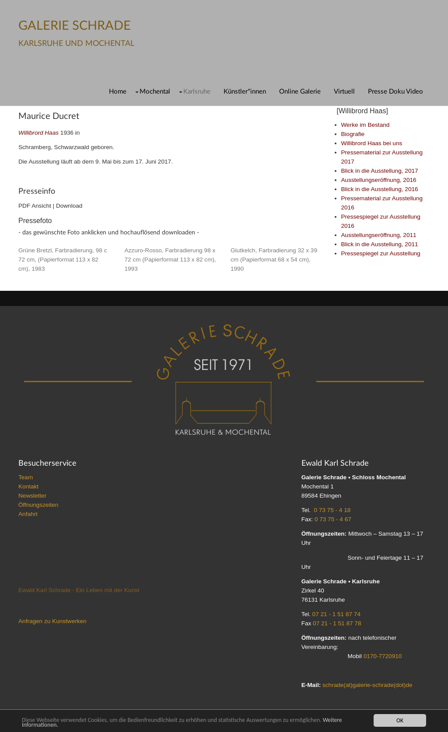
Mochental (155, 91)
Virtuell (344, 91)
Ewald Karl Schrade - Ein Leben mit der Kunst (79, 590)
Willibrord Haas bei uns (371, 143)
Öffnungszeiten (38, 505)
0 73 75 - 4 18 (332, 510)
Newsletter (32, 495)
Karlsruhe (196, 91)
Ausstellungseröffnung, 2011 (378, 235)
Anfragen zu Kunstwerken (52, 621)
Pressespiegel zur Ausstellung (380, 253)
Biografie (353, 134)
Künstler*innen (245, 91)
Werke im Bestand (365, 125)
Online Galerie (300, 91)
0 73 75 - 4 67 (333, 519)
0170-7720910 (383, 656)
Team (25, 477)
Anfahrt (28, 514)
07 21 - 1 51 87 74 (336, 614)
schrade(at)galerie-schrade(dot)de (367, 685)
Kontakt (28, 486)
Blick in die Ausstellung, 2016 (379, 189)
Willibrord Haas (38, 132)
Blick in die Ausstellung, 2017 (379, 170)
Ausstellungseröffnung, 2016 (378, 180)
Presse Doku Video (395, 91)
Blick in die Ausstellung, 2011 (379, 244)
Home (117, 91)
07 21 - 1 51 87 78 (337, 623)
